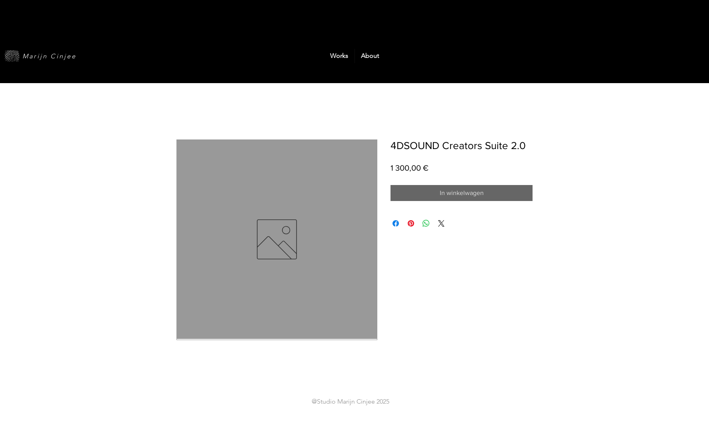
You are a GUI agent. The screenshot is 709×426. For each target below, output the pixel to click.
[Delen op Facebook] (396, 223)
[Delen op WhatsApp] (426, 223)
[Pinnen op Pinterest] (411, 223)
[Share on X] (441, 223)
